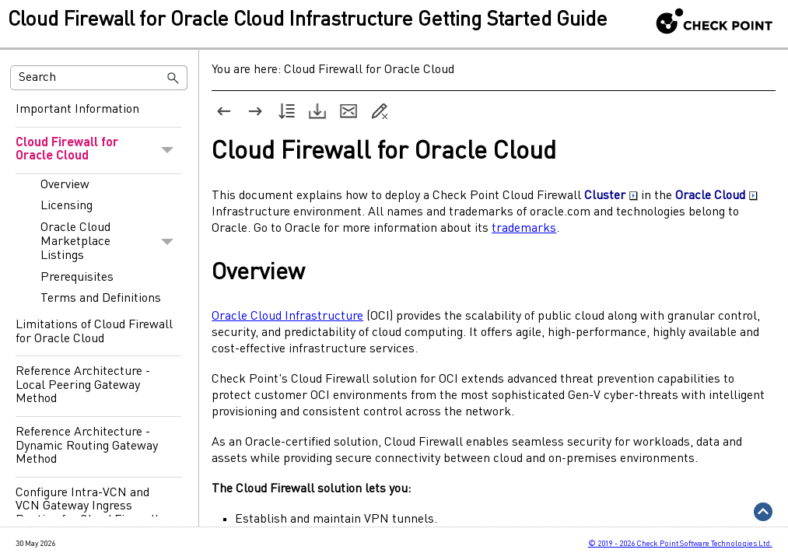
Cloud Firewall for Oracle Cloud (98, 150)
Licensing (66, 206)
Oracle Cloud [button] (716, 196)
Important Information (77, 109)
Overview (64, 185)
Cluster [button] (611, 196)
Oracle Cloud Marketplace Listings (110, 242)
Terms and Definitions (100, 298)
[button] (173, 77)
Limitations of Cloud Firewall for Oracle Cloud (94, 332)
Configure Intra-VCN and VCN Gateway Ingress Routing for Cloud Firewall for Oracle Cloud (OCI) (87, 514)
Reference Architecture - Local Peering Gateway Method (83, 385)
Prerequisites (77, 277)
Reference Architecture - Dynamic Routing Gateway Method (87, 446)
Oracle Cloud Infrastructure (287, 316)
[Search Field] (98, 77)
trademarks (524, 228)
